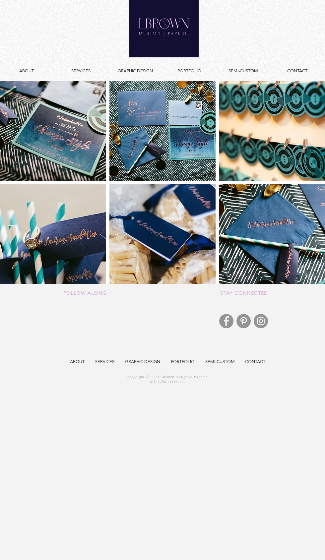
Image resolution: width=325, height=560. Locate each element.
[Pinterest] (243, 321)
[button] (53, 131)
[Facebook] (226, 321)
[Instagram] (261, 321)
